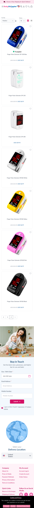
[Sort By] (8, 21)
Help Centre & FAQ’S (9, 484)
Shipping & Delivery (8, 481)
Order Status (23, 464)
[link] (15, 304)
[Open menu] (2, 6)
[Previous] (3, 304)
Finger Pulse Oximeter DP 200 (17, 132)
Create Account (24, 461)
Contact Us (5, 487)
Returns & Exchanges (9, 478)
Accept (7, 506)
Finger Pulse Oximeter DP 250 (17, 93)
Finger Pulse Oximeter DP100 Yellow (17, 210)
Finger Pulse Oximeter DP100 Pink (17, 249)
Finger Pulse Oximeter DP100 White (17, 171)
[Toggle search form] (21, 6)
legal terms (21, 393)
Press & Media (6, 461)
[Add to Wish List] (30, 26)
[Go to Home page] (12, 6)
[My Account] (24, 6)
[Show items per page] (22, 21)
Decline (13, 506)
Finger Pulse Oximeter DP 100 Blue (17, 54)
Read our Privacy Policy (23, 506)
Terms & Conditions (8, 469)
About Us (5, 458)
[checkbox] (28, 21)
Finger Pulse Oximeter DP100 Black (17, 288)
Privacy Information (8, 466)
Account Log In (24, 458)
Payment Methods (8, 464)
